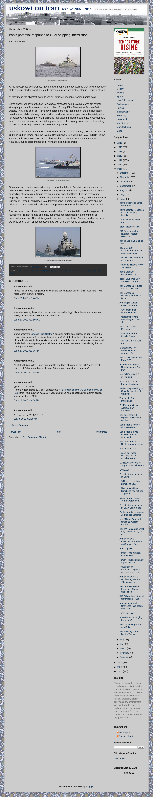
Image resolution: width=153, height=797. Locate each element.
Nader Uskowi (126, 736)
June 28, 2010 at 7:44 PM (26, 298)
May (122, 639)
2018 (120, 143)
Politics (120, 108)
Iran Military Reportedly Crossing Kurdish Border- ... (131, 522)
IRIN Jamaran (65, 270)
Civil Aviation (123, 104)
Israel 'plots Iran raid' (129, 226)
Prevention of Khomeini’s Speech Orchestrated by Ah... (130, 570)
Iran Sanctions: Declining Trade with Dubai (130, 296)
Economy (121, 115)
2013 (120, 156)
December (125, 173)
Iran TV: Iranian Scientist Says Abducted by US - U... (131, 532)
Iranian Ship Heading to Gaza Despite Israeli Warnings (131, 391)
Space (120, 96)
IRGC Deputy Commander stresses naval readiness (130, 250)
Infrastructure (123, 123)
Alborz (19, 270)
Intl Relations (123, 111)
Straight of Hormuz (93, 270)
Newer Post (15, 432)
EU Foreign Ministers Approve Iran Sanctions (129, 408)
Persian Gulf (78, 270)
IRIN (56, 270)
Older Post (101, 432)
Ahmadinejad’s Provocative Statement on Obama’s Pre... (131, 541)
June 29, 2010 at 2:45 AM (26, 372)
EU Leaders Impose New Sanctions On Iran (129, 367)
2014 (120, 151)
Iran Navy (41, 270)
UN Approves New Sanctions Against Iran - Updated (131, 491)
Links (119, 131)
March (123, 648)
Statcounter (119, 758)
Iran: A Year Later (128, 448)
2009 (120, 662)
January (124, 657)
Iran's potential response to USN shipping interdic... (131, 213)
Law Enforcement (125, 100)
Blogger (90, 786)
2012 (120, 160)
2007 (120, 671)
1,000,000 (124, 470)
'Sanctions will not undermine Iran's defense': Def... (128, 350)
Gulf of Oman (30, 270)
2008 (120, 667)
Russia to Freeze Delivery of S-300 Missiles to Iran (128, 456)
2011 (120, 164)
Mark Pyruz (124, 732)
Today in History (127, 613)
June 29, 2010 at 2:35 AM (26, 351)
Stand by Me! (126, 548)
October (124, 181)
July (122, 194)
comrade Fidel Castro (41, 334)
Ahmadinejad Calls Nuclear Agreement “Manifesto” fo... (129, 579)
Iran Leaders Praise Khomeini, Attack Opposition (129, 589)
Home (59, 432)
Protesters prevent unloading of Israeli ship (129, 319)
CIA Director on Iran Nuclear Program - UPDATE (129, 234)
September (126, 186)
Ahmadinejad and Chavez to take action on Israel (131, 606)
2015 (120, 147)
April (122, 644)
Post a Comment (20, 425)
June (123, 199)
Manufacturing (124, 127)
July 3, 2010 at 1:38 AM (25, 419)
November (125, 177)
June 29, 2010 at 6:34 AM (26, 400)
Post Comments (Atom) (34, 437)
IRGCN (49, 270)
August (124, 190)
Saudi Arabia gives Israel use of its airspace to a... (128, 434)
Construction (123, 119)
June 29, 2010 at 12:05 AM (27, 319)
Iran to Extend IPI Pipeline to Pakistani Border (130, 418)
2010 (120, 169)
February (125, 653)
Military (120, 89)
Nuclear (120, 92)
